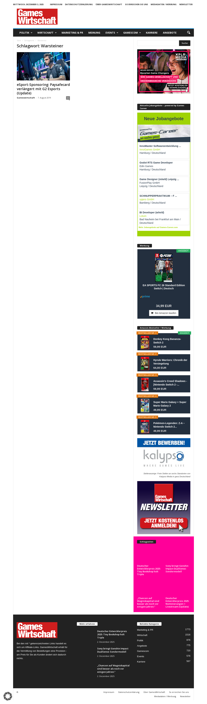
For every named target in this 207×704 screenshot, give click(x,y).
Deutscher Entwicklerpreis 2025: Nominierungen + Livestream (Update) (177, 599)
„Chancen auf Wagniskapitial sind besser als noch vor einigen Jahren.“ (148, 599)
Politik (25, 33)
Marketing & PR (72, 32)
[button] (188, 33)
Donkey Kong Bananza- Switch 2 (167, 341)
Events (112, 33)
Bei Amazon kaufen (165, 313)
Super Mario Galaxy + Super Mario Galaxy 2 (169, 404)
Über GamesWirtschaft (109, 4)
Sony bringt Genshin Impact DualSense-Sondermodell (177, 568)
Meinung (94, 32)
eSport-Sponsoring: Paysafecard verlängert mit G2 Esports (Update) (43, 88)
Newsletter (186, 4)
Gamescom (132, 33)
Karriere (152, 32)
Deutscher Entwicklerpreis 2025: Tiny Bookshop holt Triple (149, 554)
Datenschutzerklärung (79, 4)
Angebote (170, 32)
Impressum (56, 4)
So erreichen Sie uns (136, 4)
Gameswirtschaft (26, 97)
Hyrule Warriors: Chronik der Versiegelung (170, 362)
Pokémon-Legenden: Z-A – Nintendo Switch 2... (169, 425)
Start (19, 40)
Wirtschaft (47, 33)
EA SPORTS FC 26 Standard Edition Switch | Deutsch (164, 287)
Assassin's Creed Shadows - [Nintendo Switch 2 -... (170, 383)
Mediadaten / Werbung (164, 4)
